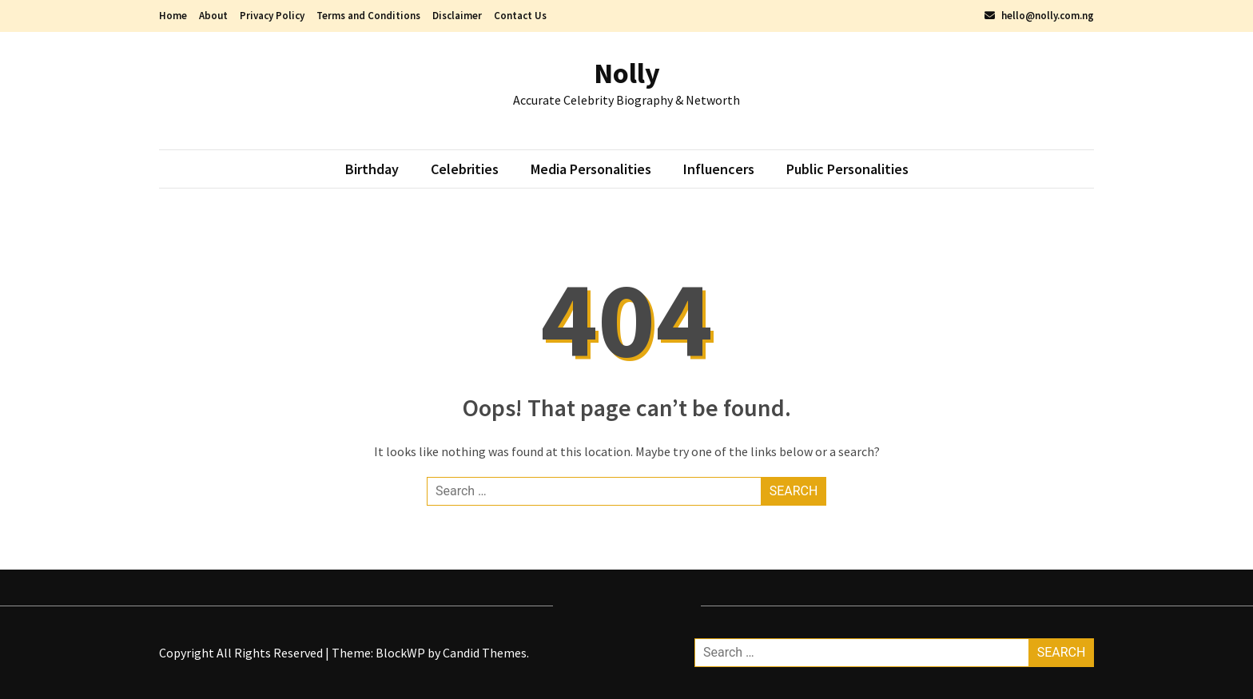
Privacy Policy (272, 15)
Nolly (627, 73)
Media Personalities (591, 169)
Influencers (718, 169)
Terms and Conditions (368, 15)
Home (173, 15)
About (213, 15)
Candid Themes (485, 653)
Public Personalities (847, 169)
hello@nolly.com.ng (1039, 15)
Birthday (372, 169)
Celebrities (465, 169)
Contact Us (520, 15)
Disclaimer (457, 15)
